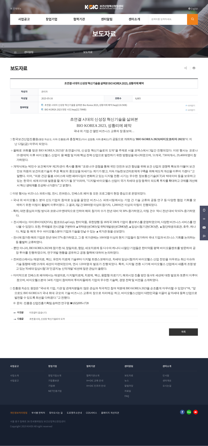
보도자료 (88, 52)
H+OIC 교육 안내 (94, 381)
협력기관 (90, 366)
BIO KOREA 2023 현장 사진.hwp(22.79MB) (118, 110)
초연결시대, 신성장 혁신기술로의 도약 (47, 319)
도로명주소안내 (74, 413)
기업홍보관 (53, 381)
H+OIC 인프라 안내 (95, 386)
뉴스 (127, 381)
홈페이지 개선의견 (110, 413)
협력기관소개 (92, 376)
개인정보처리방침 (18, 413)
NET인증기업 (55, 391)
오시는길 (167, 386)
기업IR (51, 386)
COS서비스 (91, 413)
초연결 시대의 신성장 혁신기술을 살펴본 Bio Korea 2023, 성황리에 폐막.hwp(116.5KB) (118, 105)
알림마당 (129, 386)
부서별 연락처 (38, 413)
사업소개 (14, 376)
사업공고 (14, 366)
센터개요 (167, 381)
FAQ (127, 396)
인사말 (166, 376)
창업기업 (52, 366)
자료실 (128, 391)
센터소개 (167, 366)
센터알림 (29, 52)
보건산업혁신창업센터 (104, 7)
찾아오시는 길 (56, 413)
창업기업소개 (54, 376)
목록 (183, 332)
